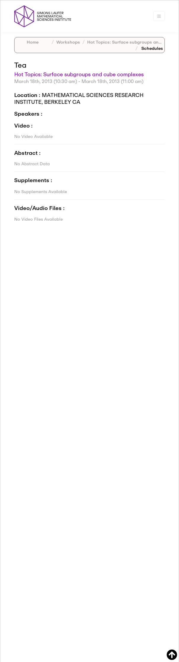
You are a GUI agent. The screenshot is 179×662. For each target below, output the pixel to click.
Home (33, 42)
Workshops (68, 42)
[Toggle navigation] (159, 16)
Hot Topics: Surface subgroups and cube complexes (79, 74)
